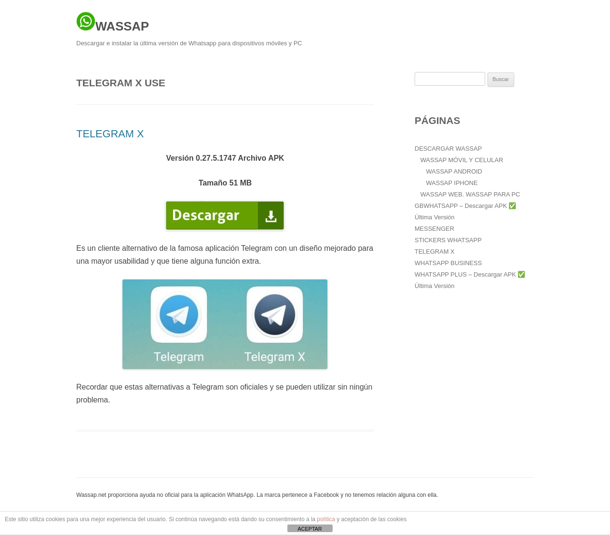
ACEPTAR (309, 529)
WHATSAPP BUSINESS (448, 263)
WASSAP (112, 22)
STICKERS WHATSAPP (448, 240)
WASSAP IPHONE (452, 182)
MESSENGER (434, 228)
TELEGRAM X (110, 134)
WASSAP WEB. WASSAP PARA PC (470, 194)
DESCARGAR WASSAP (448, 148)
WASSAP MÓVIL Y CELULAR (461, 160)
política (326, 519)
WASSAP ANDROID (454, 171)
